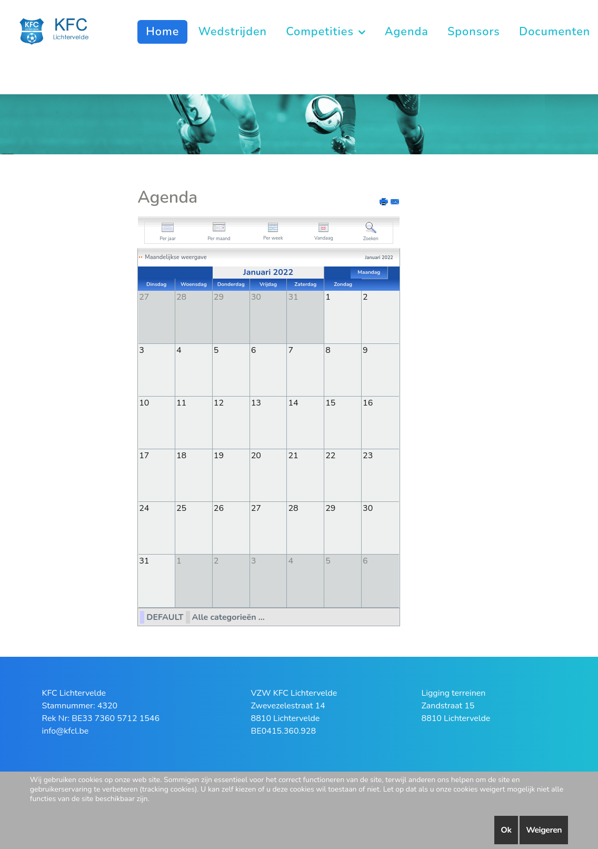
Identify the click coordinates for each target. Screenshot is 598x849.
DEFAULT (164, 616)
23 (368, 455)
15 (330, 402)
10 (144, 402)
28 (293, 508)
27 (256, 508)
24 (144, 508)
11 (181, 402)
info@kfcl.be (65, 730)
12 (219, 402)
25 (181, 508)
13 (256, 402)
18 (181, 455)
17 (144, 455)
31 (144, 560)
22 (330, 455)
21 (293, 455)
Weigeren (544, 830)
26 (219, 508)
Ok (506, 830)
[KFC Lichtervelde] (60, 30)
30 (368, 508)
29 (330, 508)
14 (293, 402)
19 (219, 455)
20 (256, 455)
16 (368, 402)
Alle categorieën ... (228, 616)
